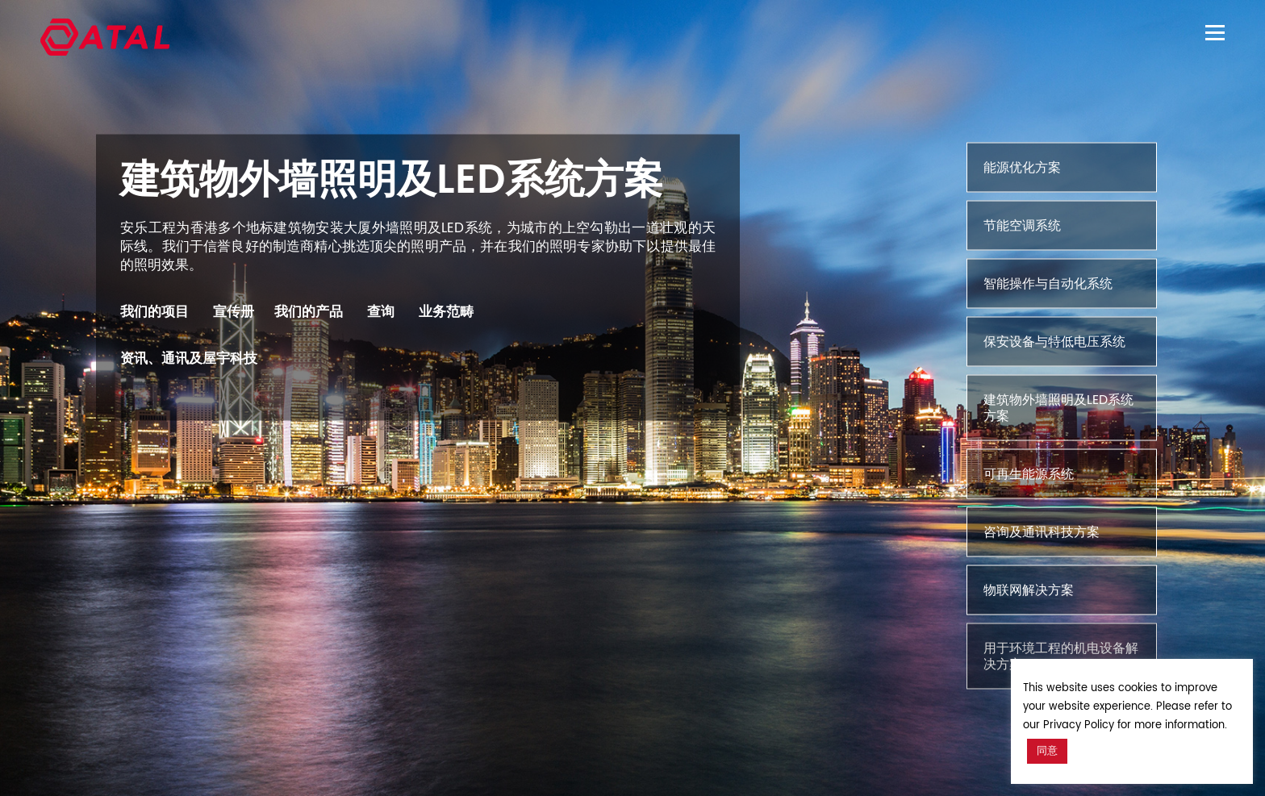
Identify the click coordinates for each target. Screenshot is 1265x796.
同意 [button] (1047, 751)
